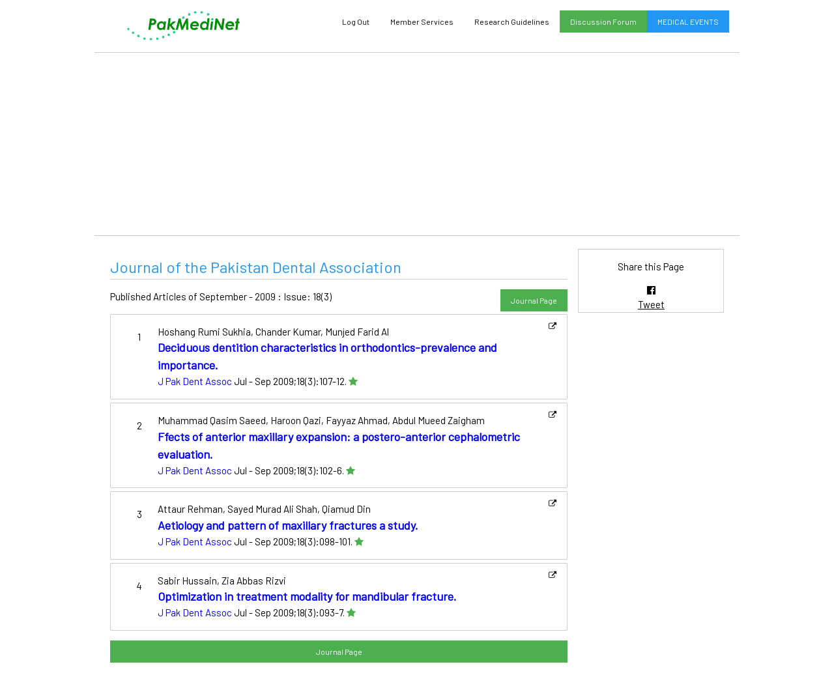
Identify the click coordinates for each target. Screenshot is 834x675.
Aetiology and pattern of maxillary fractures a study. (288, 525)
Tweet (651, 304)
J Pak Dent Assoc (195, 381)
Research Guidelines (511, 21)
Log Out (355, 21)
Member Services (421, 21)
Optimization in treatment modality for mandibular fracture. (307, 596)
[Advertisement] (417, 144)
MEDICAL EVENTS (688, 21)
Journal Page (534, 300)
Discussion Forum (603, 21)
